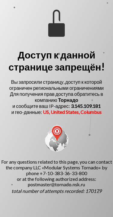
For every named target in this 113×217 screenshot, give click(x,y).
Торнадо (68, 100)
